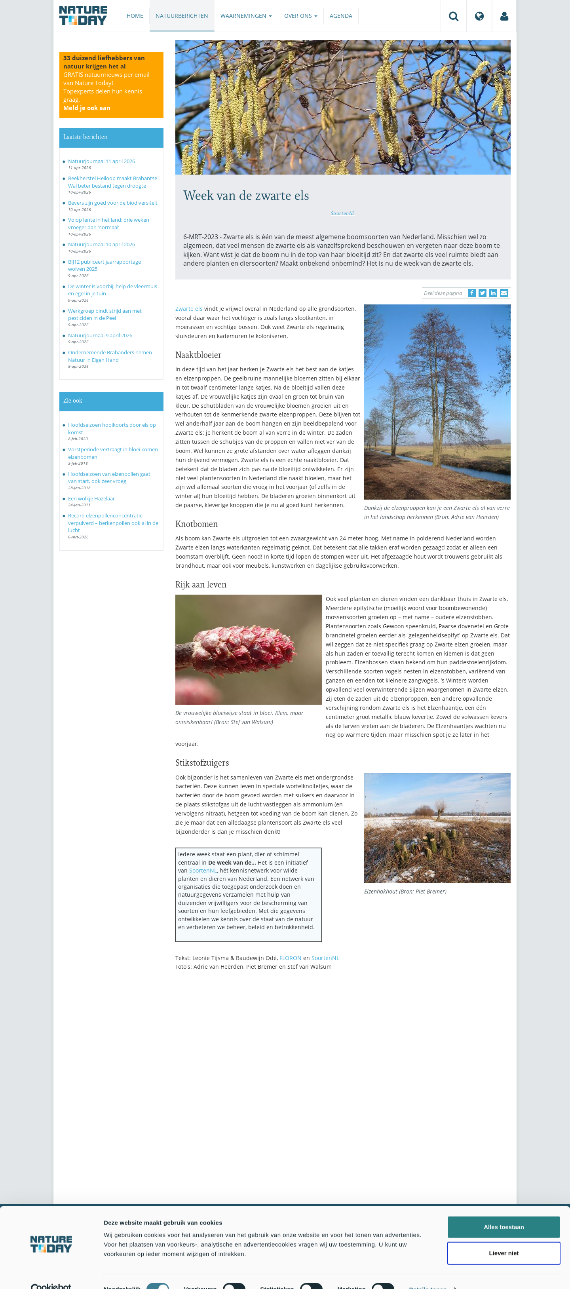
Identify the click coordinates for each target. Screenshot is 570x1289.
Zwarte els (189, 308)
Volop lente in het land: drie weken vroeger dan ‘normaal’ (108, 223)
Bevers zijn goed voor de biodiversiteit (113, 202)
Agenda (341, 15)
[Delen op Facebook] (472, 293)
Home (135, 15)
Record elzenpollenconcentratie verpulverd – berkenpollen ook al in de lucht (113, 523)
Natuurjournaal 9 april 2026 (100, 335)
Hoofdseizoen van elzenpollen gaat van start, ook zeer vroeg (109, 477)
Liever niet (504, 1237)
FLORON (290, 958)
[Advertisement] (343, 1046)
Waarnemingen (246, 15)
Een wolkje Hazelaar (91, 498)
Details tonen (427, 1273)
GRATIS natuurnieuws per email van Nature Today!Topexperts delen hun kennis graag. (106, 91)
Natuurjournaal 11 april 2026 (101, 161)
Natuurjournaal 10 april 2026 (101, 244)
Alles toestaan (504, 1210)
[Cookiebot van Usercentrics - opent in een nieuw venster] (51, 1273)
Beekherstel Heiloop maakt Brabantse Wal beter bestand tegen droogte (112, 182)
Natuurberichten (182, 15)
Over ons (300, 15)
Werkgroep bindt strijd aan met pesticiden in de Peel (105, 314)
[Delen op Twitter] (482, 293)
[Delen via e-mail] (504, 293)
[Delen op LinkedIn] (493, 293)
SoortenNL (343, 213)
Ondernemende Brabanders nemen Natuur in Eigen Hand (110, 356)
